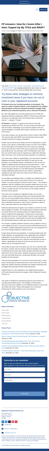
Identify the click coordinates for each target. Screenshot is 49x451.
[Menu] (36, 9)
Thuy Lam (4, 323)
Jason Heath (5, 310)
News (41, 31)
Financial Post (35, 31)
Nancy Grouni (5, 313)
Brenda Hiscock (6, 315)
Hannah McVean (6, 321)
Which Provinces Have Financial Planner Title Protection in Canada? (23, 336)
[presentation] (16, 387)
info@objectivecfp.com (26, 3)
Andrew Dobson (6, 31)
